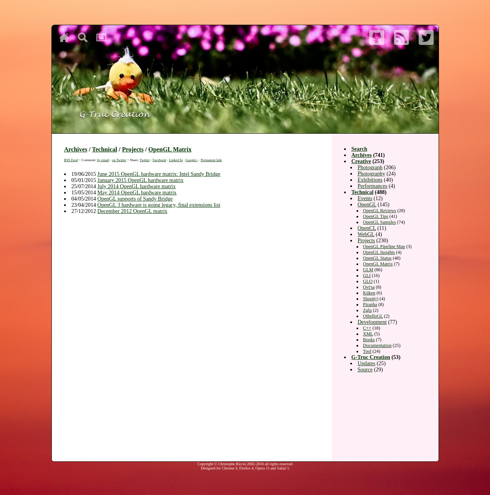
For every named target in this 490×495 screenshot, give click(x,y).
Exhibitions (370, 180)
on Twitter (119, 160)
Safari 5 (283, 468)
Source (365, 370)
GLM (368, 269)
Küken (369, 293)
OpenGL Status (377, 258)
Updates (367, 363)
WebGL (366, 234)
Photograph (370, 167)
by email (103, 160)
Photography (372, 174)
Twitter (145, 160)
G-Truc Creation (371, 357)
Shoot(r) (371, 298)
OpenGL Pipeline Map (384, 246)
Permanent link (211, 160)
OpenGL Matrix (170, 149)
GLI (367, 275)
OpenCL (367, 228)
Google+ (192, 160)
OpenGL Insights (379, 252)
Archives (75, 149)
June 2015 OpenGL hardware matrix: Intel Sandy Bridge (158, 174)
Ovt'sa (369, 287)
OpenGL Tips (375, 216)
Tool (367, 351)
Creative (361, 161)
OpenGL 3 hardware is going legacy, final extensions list (158, 205)
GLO (368, 281)
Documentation (377, 345)
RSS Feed (71, 160)
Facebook (159, 160)
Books (369, 339)
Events (365, 198)
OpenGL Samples (379, 222)
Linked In (176, 160)
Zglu (367, 310)
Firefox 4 (246, 468)
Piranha (370, 304)
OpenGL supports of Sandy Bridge (135, 199)
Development (372, 322)
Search (359, 149)
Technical (104, 149)
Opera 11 (262, 468)
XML (368, 334)
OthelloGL (373, 316)
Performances (373, 186)
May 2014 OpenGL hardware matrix (137, 193)
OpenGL (367, 205)
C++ (367, 328)
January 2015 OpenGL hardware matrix (140, 180)
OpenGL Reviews (379, 210)
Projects (132, 149)
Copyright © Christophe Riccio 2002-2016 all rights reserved (245, 464)
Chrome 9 (229, 468)
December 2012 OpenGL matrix (132, 211)
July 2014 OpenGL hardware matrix (136, 186)
